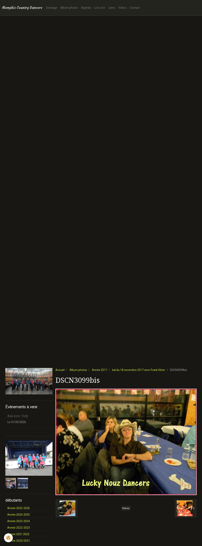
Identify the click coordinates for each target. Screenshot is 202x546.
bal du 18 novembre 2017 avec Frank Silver (138, 370)
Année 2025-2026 (18, 508)
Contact (135, 7)
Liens (111, 7)
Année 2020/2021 (18, 540)
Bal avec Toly (17, 416)
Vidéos (122, 7)
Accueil (60, 370)
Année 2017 (99, 370)
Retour (126, 508)
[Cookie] (8, 537)
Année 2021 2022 (18, 534)
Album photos (69, 7)
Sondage (51, 7)
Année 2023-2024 (18, 521)
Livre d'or (99, 7)
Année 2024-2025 (18, 514)
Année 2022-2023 (18, 527)
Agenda (86, 7)
